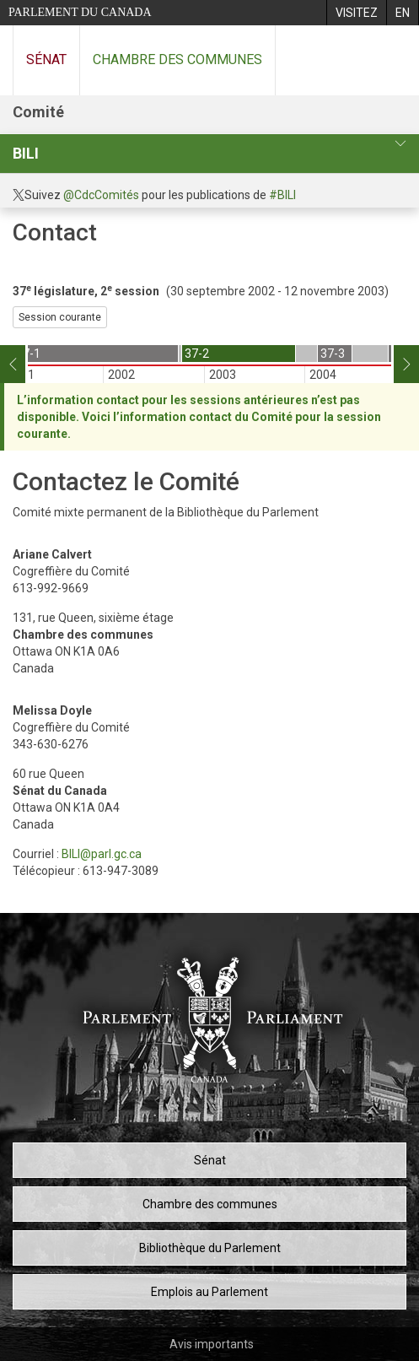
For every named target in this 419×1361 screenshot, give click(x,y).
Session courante (60, 317)
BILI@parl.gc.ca (102, 854)
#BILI (282, 195)
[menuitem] (356, 12)
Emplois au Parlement (209, 1292)
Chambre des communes (177, 59)
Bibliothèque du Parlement (210, 1248)
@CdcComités (101, 195)
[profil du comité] (400, 144)
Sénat (46, 59)
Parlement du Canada (80, 12)
